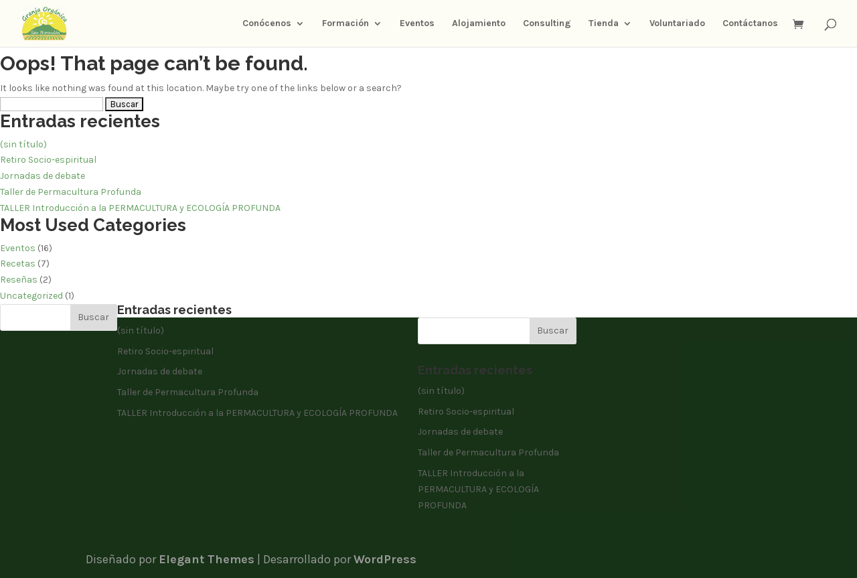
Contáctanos (750, 24)
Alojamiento (478, 24)
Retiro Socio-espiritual (48, 159)
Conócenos (266, 24)
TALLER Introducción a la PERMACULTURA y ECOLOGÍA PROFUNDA (140, 208)
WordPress (385, 559)
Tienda (604, 24)
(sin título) (23, 144)
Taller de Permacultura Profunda (70, 192)
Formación (345, 24)
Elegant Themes (206, 559)
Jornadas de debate (42, 176)
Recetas (17, 263)
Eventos (417, 24)
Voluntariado (677, 24)
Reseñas (18, 279)
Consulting (547, 24)
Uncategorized (31, 295)
